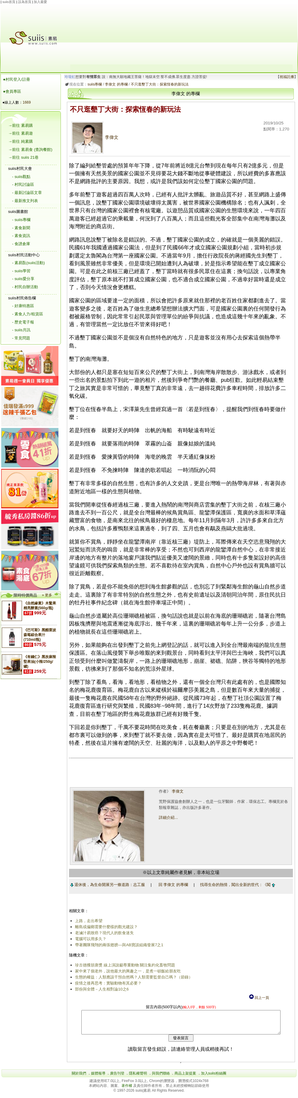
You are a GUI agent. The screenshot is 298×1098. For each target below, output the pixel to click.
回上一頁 (259, 998)
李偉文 (93, 137)
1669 (27, 102)
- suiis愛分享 (23, 278)
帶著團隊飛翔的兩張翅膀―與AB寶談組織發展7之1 (118, 945)
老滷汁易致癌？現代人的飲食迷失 (103, 933)
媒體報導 (98, 1078)
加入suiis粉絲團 (213, 1078)
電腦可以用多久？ (89, 939)
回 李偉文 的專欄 (172, 884)
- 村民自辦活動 (25, 287)
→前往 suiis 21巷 (23, 157)
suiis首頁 (8, 2)
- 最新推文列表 (25, 200)
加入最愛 (40, 2)
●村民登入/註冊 (16, 79)
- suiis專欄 (21, 219)
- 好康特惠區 (23, 306)
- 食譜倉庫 (21, 244)
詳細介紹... (167, 817)
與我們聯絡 (161, 1078)
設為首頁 (24, 2)
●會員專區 (12, 91)
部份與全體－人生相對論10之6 (100, 989)
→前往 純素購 (20, 141)
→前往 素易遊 (20, 133)
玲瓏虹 (69, 77)
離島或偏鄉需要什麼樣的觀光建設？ (105, 927)
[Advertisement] (181, 34)
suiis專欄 (93, 84)
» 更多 (47, 595)
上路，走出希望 (87, 921)
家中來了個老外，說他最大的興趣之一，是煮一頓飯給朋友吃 (127, 971)
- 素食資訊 (21, 235)
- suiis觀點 (21, 176)
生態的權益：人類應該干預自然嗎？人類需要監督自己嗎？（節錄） (132, 977)
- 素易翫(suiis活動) (28, 262)
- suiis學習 (21, 271)
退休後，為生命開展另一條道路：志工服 (106, 884)
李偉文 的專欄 (115, 84)
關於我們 (79, 1078)
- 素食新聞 (21, 228)
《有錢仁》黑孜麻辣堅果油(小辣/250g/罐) (40, 662)
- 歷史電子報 (23, 322)
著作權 (127, 1090)
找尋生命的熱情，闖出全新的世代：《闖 (236, 884)
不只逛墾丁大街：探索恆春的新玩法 (158, 84)
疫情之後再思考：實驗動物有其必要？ (107, 983)
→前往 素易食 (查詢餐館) (30, 149)
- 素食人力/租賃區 (27, 314)
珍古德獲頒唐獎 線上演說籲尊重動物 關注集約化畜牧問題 (124, 965)
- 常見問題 (21, 338)
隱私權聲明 (138, 1078)
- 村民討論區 (23, 184)
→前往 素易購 (20, 125)
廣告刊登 (117, 1078)
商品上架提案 (185, 1078)
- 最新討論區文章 (27, 192)
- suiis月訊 (21, 330)
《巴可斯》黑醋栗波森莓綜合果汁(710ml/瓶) (40, 635)
